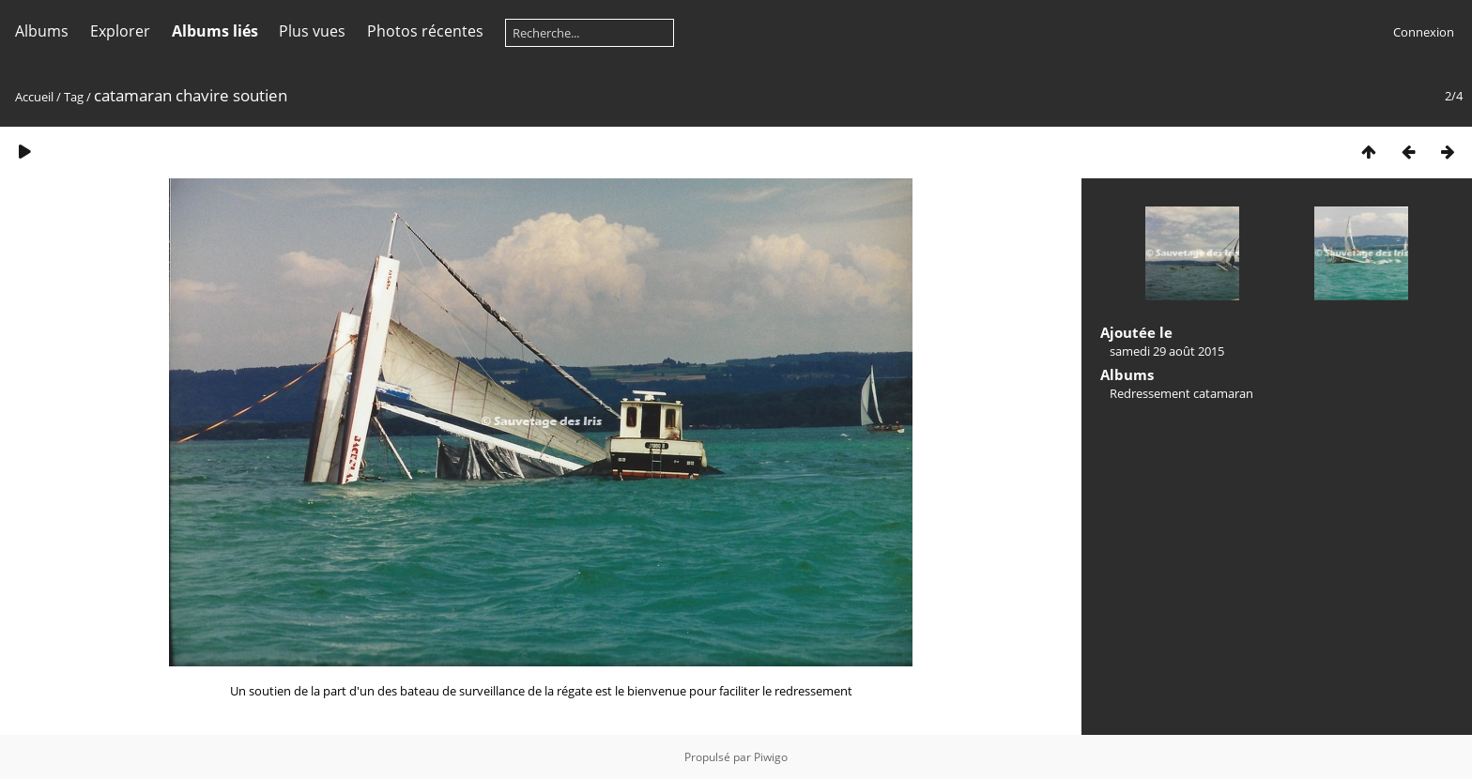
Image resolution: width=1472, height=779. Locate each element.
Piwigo (771, 757)
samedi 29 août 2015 (1167, 351)
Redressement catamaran (1181, 393)
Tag (74, 96)
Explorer (120, 31)
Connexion (1423, 31)
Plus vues (312, 31)
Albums (42, 31)
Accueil (34, 96)
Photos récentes (425, 31)
